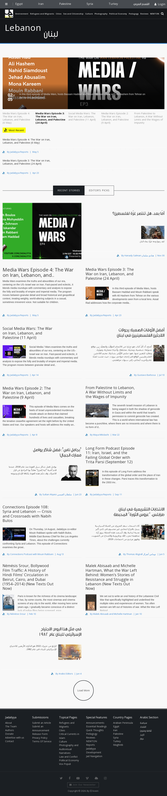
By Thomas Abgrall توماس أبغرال (137, 554)
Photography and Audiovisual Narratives (68, 749)
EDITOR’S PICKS (99, 190)
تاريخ (142, 735)
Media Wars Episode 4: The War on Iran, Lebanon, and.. (38, 272)
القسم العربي (141, 4)
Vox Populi (65, 764)
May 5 (35, 151)
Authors (9, 730)
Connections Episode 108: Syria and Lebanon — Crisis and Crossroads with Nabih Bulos (27, 513)
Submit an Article (41, 722)
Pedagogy (134, 13)
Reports (90, 744)
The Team (11, 726)
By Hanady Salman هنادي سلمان (135, 255)
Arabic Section (149, 717)
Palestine (65, 4)
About (8, 722)
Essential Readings (96, 726)
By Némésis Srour (14, 613)
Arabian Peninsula (123, 722)
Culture (89, 13)
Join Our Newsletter (82, 784)
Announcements (95, 722)
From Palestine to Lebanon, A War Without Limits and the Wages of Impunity (148, 118)
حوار (142, 738)
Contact (9, 741)
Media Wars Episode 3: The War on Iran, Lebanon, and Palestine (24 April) (50, 118)
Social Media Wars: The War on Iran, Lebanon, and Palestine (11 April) (82, 116)
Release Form (40, 734)
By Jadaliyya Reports (15, 151)
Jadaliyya (9, 14)
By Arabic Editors (62, 673)
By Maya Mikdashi (97, 434)
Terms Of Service (41, 741)
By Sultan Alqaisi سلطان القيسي (53, 494)
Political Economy (118, 13)
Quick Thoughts (95, 730)
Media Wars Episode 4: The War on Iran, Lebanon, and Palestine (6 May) (16, 118)
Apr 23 (35, 172)
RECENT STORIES (69, 190)
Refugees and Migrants (42, 13)
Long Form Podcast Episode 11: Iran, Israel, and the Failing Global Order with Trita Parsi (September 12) (110, 455)
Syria (90, 4)
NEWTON (154, 13)
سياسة (143, 723)
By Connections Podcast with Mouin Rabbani (28, 554)
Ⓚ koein (94, 790)
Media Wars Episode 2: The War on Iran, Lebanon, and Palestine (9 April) (115, 118)
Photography (101, 13)
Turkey (113, 4)
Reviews (144, 13)
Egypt (19, 4)
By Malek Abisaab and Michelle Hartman (109, 613)
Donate (9, 733)
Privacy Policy (39, 737)
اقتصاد (143, 727)
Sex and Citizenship (73, 13)
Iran (41, 4)
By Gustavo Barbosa (143, 374)
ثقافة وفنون (146, 731)
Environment (21, 13)
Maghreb (118, 744)
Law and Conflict (68, 756)
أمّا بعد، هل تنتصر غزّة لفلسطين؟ (138, 213)
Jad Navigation (94, 756)
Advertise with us (14, 737)
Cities (58, 13)
